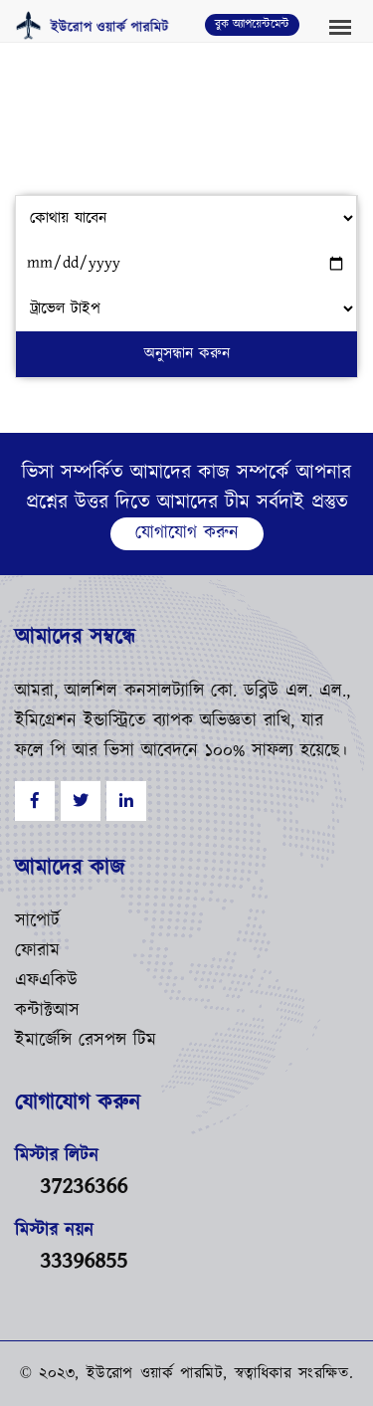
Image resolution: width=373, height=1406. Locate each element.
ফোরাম (37, 951)
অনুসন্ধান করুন (187, 353)
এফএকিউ (46, 981)
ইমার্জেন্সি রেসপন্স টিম (85, 1041)
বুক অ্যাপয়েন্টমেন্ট (252, 24)
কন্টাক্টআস (47, 1011)
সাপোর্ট (37, 921)
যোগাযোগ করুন (187, 533)
